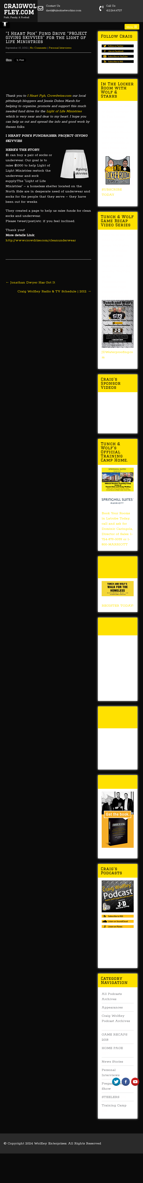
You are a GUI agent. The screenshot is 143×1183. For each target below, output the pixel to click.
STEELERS (110, 1097)
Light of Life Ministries (64, 111)
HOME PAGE (112, 1048)
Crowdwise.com (59, 96)
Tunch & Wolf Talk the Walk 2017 (117, 626)
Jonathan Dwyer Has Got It (30, 282)
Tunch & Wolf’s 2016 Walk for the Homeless (117, 717)
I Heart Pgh (36, 96)
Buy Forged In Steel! (117, 781)
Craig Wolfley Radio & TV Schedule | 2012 (54, 291)
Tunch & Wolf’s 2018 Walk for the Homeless (117, 567)
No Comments (38, 48)
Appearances (112, 1007)
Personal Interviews (60, 48)
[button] (5, 23)
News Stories (112, 1062)
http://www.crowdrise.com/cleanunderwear (41, 240)
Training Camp (114, 1105)
